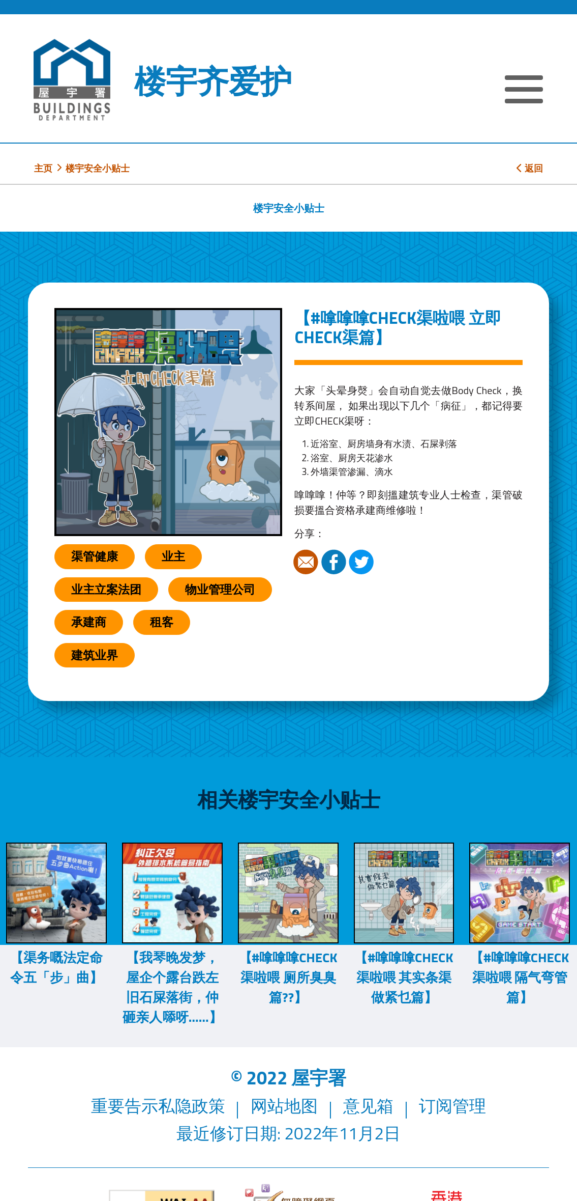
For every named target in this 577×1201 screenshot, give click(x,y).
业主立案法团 (106, 589)
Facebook (335, 562)
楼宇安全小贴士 (98, 168)
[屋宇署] (72, 79)
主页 (43, 168)
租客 (161, 622)
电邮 (307, 562)
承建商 (88, 622)
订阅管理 (452, 1106)
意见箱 (368, 1106)
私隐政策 (191, 1106)
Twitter (362, 562)
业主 (173, 556)
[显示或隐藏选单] (524, 91)
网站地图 (284, 1106)
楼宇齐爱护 (213, 81)
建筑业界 (94, 655)
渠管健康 (94, 556)
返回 (530, 168)
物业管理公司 (220, 589)
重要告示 (124, 1106)
